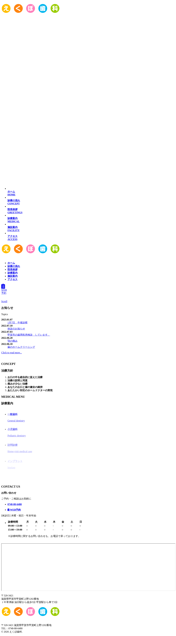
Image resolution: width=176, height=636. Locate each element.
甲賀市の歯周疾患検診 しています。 (29, 334)
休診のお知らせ (16, 328)
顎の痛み (13, 341)
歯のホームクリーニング (21, 347)
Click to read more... (11, 352)
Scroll (4, 301)
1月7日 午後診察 (18, 322)
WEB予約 (4, 290)
